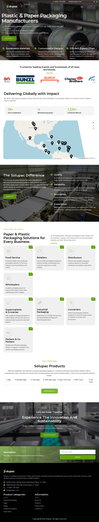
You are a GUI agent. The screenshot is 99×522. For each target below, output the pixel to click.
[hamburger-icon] (82, 7)
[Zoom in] (93, 122)
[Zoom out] (93, 125)
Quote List (27, 4)
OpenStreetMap (85, 158)
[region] (49, 139)
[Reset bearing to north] (93, 128)
